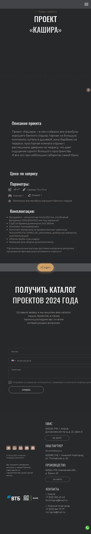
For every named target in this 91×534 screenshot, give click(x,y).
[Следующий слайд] (88, 90)
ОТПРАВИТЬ (26, 389)
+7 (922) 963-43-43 (55, 497)
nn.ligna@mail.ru (55, 512)
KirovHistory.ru (54, 451)
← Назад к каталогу (46, 11)
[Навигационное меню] (86, 4)
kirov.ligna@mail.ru (57, 500)
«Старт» (45, 267)
